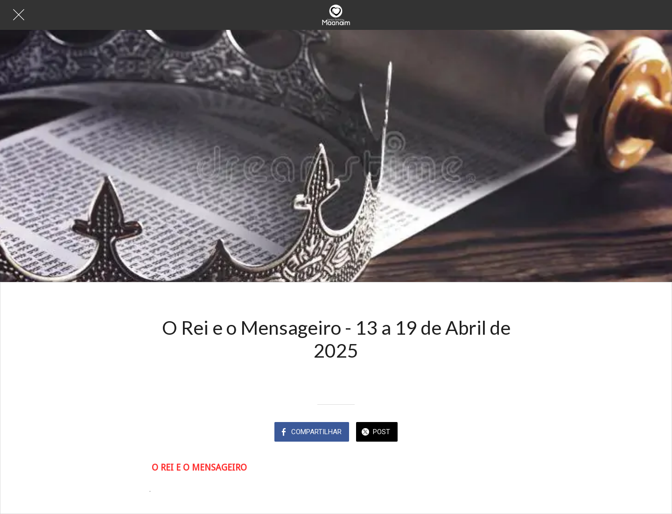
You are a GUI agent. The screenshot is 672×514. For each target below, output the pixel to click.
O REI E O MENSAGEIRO (199, 467)
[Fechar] (18, 15)
